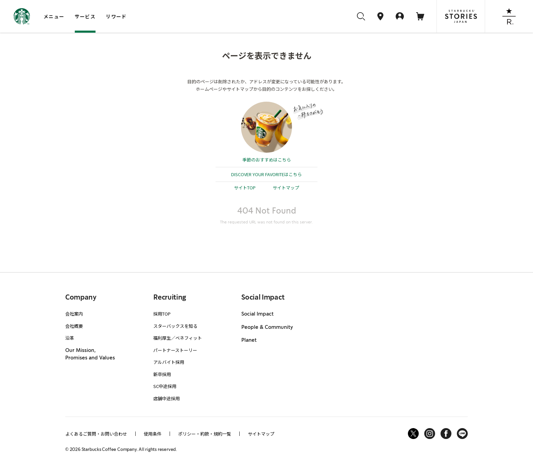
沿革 (69, 338)
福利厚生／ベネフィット (177, 338)
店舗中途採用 (166, 398)
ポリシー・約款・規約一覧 (204, 433)
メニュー (54, 16)
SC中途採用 (164, 386)
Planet (249, 340)
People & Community (267, 327)
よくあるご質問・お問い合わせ (96, 433)
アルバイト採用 (168, 362)
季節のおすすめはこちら (266, 159)
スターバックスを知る (175, 326)
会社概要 (74, 326)
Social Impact (257, 314)
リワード (116, 16)
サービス (85, 16)
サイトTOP (245, 187)
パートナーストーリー (175, 350)
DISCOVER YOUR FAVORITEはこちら (266, 174)
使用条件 (152, 433)
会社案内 (74, 313)
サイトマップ (286, 187)
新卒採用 (162, 374)
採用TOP (162, 313)
